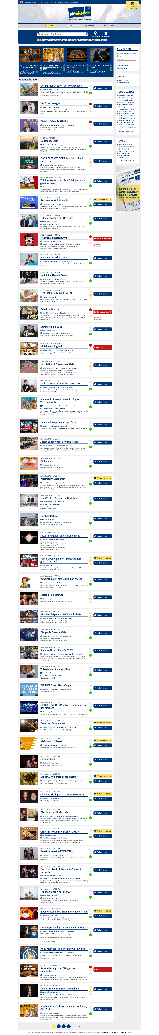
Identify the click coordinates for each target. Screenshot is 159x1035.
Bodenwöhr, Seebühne (50, 763)
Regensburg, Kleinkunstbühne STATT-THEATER (58, 125)
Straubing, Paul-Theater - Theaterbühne (56, 313)
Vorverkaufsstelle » (125, 83)
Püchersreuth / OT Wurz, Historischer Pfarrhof (58, 350)
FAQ (41, 2)
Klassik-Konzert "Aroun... (127, 102)
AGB (46, 2)
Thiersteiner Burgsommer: (49, 673)
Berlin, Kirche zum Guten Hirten (53, 540)
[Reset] (86, 34)
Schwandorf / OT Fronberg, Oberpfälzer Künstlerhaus (60, 816)
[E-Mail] (126, 56)
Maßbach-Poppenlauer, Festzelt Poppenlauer (57, 261)
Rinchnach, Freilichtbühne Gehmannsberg (56, 333)
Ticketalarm (88, 26)
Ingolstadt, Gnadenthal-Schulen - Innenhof (57, 689)
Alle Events (50, 26)
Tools (59, 2)
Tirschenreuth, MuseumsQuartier (54, 409)
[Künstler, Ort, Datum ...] (62, 34)
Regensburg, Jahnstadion (51, 187)
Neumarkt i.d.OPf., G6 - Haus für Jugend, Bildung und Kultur (63, 654)
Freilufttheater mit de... (126, 104)
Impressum (74, 2)
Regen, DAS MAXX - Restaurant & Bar (55, 446)
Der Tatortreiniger (125, 149)
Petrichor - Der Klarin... (126, 96)
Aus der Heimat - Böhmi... (127, 113)
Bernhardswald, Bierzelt (50, 915)
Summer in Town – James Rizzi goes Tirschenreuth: (57, 406)
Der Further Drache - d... (127, 147)
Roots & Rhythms (125, 111)
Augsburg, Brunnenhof (50, 465)
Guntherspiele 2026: (48, 330)
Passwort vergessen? (123, 66)
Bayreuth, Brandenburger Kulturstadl (55, 426)
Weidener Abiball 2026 (126, 120)
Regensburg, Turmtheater (51, 107)
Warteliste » (97, 244)
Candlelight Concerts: (48, 835)
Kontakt (65, 2)
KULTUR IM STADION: (48, 184)
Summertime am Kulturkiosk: (50, 241)
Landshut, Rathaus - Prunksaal (53, 855)
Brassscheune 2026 (125, 144)
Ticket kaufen (101, 88)
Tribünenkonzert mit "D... (127, 160)
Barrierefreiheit (126, 1033)
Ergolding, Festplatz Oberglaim (53, 204)
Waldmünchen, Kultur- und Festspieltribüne (57, 636)
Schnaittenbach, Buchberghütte (53, 165)
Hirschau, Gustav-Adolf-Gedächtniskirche (56, 583)
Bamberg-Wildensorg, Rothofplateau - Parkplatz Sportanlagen (63, 781)
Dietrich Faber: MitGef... (127, 151)
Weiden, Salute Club (49, 297)
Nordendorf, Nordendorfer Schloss (54, 745)
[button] (120, 62)
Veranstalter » (123, 80)
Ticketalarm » (97, 246)
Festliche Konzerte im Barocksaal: (52, 501)
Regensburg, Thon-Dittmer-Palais (54, 279)
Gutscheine (109, 26)
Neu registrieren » (122, 68)
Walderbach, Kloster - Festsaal (52, 504)
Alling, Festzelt (47, 565)
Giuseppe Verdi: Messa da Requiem (75, 66)
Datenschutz (115, 1033)
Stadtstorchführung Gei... (127, 98)
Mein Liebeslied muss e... (127, 118)
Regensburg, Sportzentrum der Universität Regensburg (60, 368)
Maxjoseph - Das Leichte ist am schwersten (30, 66)
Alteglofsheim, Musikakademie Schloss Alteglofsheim (60, 727)
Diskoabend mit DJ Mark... (127, 116)
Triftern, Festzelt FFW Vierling (52, 145)
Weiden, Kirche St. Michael (52, 798)
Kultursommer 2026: (48, 519)
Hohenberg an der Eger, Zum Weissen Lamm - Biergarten (61, 483)
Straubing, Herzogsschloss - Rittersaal (55, 838)
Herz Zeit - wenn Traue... (127, 125)
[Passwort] (126, 59)
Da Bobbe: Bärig (124, 153)
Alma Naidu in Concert (126, 100)
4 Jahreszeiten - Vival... (126, 109)
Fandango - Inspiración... (127, 107)
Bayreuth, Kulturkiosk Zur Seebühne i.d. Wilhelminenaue (61, 244)
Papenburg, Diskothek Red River (53, 712)
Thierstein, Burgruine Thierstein (53, 676)
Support (53, 2)
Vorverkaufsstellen (31, 2)
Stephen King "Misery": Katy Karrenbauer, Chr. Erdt (53, 67)
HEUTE (69, 26)
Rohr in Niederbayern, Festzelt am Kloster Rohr (58, 618)
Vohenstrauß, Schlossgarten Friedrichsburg (57, 522)
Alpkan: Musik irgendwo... (127, 127)
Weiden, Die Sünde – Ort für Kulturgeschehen (58, 387)
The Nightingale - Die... (126, 122)
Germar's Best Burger (50, 975)
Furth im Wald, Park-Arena (51, 90)
